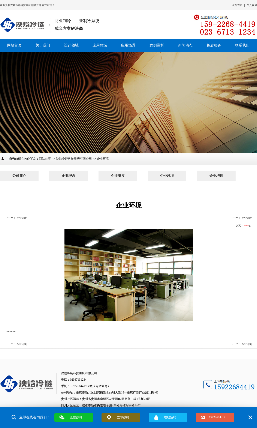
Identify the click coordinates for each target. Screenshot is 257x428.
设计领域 (71, 45)
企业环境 (167, 175)
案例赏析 (156, 45)
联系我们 (242, 45)
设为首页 (237, 5)
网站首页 (14, 45)
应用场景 (128, 45)
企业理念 (68, 175)
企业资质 (118, 175)
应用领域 (100, 45)
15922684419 (217, 417)
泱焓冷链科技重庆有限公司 (26, 5)
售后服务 (213, 45)
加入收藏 (252, 5)
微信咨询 (76, 417)
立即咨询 (123, 417)
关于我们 (43, 45)
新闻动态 (185, 45)
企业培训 (216, 175)
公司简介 (19, 175)
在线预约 (170, 417)
